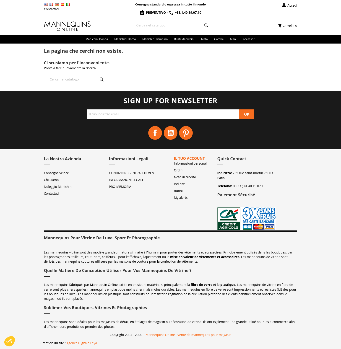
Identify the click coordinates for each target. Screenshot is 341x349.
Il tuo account (189, 158)
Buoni (178, 191)
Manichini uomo (125, 39)
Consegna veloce (56, 173)
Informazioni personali (191, 163)
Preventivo (153, 12)
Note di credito (185, 177)
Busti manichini (184, 39)
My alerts (181, 197)
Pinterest (186, 133)
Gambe (219, 39)
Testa (204, 39)
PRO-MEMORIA (120, 186)
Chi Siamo (51, 180)
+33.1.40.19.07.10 (185, 12)
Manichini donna (97, 39)
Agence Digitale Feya (82, 343)
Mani (233, 39)
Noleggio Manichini (58, 186)
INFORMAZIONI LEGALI (126, 180)
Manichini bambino (155, 39)
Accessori (249, 39)
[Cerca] (172, 25)
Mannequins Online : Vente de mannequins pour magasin (188, 335)
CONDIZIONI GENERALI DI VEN (131, 173)
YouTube (170, 133)
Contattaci (51, 9)
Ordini (178, 170)
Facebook (155, 133)
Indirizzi (180, 184)
